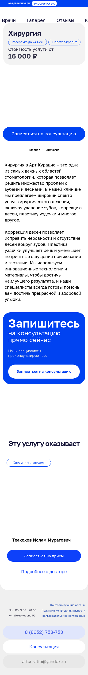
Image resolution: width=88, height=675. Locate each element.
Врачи (9, 20)
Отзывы (65, 20)
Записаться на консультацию (44, 133)
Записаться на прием (44, 555)
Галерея (36, 20)
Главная (34, 149)
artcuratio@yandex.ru (44, 661)
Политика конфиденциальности (63, 610)
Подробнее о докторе (44, 571)
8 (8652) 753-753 (44, 632)
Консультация (44, 646)
